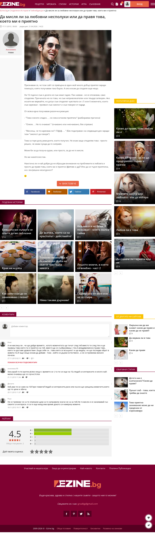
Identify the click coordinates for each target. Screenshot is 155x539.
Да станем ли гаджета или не (133, 260)
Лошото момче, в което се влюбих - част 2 (92, 266)
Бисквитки (95, 528)
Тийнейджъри (37, 11)
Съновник (94, 4)
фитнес (70, 166)
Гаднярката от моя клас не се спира (92, 295)
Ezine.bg (4, 11)
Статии (62, 4)
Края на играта (12, 268)
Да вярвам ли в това (139, 338)
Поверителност (80, 528)
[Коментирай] (59, 330)
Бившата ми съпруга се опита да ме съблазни (17, 231)
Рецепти (39, 4)
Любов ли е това (127, 230)
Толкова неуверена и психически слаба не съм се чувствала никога (53, 263)
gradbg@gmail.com (88, 503)
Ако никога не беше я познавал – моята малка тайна (93, 229)
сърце (82, 104)
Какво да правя (137, 350)
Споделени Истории (19, 11)
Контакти (100, 468)
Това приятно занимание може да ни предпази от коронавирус (141, 406)
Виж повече (69, 183)
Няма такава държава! (54, 300)
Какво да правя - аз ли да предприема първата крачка (132, 161)
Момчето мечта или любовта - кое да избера (132, 195)
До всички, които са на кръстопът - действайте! (56, 234)
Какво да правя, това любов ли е (134, 130)
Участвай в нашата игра (36, 468)
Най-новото (86, 468)
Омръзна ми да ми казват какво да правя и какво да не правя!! (142, 328)
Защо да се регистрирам (64, 468)
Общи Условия (64, 528)
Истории (74, 4)
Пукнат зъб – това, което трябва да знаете (142, 391)
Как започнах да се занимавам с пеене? (15, 295)
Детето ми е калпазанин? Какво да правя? (141, 381)
